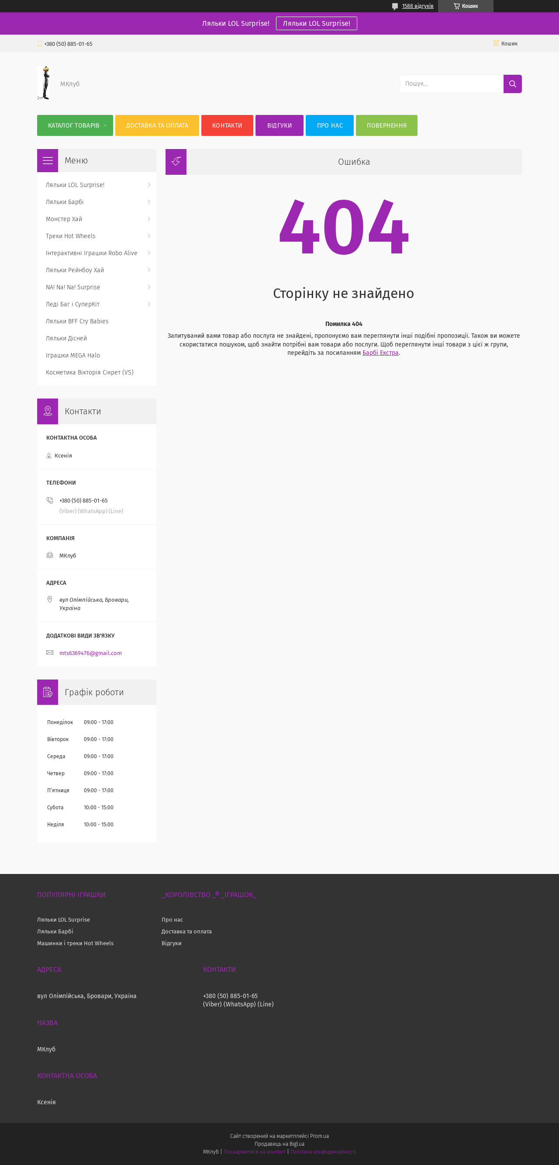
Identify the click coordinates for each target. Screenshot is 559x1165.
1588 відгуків (418, 6)
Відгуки (279, 125)
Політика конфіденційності (323, 1152)
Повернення (387, 125)
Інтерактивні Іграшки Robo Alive (92, 253)
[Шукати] (513, 84)
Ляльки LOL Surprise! (316, 23)
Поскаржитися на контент (254, 1152)
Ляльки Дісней (66, 338)
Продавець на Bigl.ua (279, 1144)
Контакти (227, 125)
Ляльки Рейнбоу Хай (75, 270)
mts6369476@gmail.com (90, 653)
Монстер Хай (64, 219)
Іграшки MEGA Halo (73, 355)
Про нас (330, 125)
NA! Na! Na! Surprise (73, 287)
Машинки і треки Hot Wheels (75, 943)
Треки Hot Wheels (71, 236)
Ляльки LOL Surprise (63, 919)
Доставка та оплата (157, 125)
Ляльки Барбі (65, 202)
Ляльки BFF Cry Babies (77, 321)
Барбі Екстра (380, 353)
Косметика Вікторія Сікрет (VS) (90, 372)
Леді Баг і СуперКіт (73, 304)
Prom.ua (319, 1136)
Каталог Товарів (74, 125)
